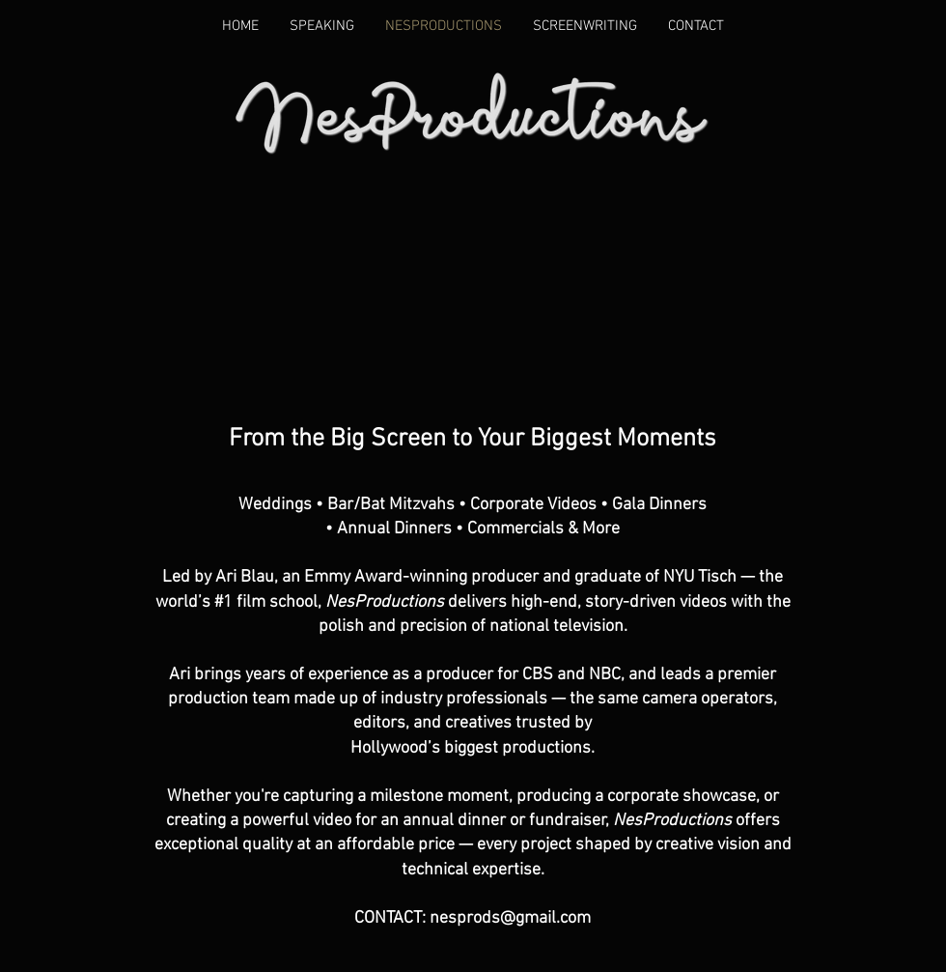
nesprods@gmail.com (510, 918)
